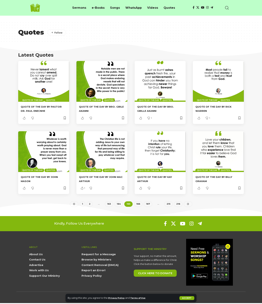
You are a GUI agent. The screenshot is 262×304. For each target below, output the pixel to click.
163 (109, 204)
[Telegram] (212, 7)
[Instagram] (207, 7)
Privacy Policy (117, 298)
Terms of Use (141, 298)
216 (178, 204)
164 (119, 204)
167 (148, 204)
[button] (186, 298)
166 (138, 204)
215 (168, 204)
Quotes (50, 100)
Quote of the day (32, 100)
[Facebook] (193, 7)
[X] (197, 7)
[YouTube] (202, 7)
